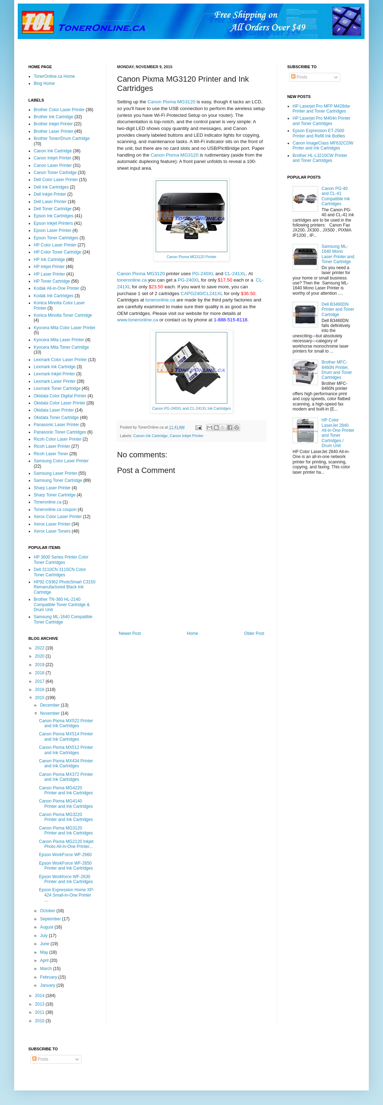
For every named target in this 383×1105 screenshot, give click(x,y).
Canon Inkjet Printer (186, 436)
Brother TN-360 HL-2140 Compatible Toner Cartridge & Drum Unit (62, 604)
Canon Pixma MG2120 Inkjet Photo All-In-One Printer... (66, 844)
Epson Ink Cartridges (53, 215)
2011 (40, 1012)
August (47, 927)
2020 (40, 656)
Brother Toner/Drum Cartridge (62, 138)
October (48, 910)
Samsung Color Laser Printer (61, 460)
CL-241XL (235, 273)
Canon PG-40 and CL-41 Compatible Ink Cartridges (336, 196)
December (50, 705)
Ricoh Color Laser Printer (58, 439)
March (46, 968)
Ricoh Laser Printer (52, 446)
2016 (40, 689)
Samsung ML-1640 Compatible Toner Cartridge (63, 619)
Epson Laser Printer (52, 230)
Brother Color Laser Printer (59, 109)
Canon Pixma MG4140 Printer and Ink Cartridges (66, 804)
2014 (40, 995)
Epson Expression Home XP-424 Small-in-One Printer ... (66, 895)
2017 (40, 681)
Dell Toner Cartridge (53, 208)
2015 (40, 697)
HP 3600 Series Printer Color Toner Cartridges (61, 560)
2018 (40, 672)
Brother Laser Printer (53, 131)
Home (192, 633)
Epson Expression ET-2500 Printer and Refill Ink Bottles (319, 133)
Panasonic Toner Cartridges (60, 432)
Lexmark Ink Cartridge (55, 366)
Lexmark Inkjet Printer (54, 373)
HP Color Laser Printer (55, 245)
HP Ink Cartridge (49, 259)
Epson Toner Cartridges (56, 237)
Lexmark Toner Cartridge (57, 388)
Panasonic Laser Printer (56, 424)
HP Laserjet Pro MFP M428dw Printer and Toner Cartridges (321, 109)
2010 (40, 1020)
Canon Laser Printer (53, 165)
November (50, 713)
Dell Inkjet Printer (50, 194)
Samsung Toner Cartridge (58, 480)
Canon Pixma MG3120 (171, 101)
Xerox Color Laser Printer (58, 516)
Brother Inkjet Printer (53, 123)
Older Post (254, 633)
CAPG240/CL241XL (202, 293)
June (45, 943)
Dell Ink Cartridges (51, 187)
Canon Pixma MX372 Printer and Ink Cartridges (66, 777)
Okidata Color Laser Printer (59, 403)
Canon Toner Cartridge (55, 172)
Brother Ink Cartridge (53, 116)
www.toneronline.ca (137, 319)
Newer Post (130, 633)
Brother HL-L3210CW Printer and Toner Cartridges (320, 158)
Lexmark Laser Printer (55, 381)
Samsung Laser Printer (55, 473)
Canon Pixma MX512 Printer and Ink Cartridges (66, 750)
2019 (40, 664)
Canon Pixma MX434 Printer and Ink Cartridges (66, 763)
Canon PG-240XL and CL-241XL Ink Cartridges (191, 408)
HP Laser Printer (49, 274)
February (49, 977)
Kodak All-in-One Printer (56, 288)
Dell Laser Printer (50, 201)
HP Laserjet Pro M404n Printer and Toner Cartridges (321, 121)
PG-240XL (203, 273)
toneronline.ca (132, 280)
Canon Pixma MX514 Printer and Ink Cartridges (66, 736)
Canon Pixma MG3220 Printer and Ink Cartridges (66, 817)
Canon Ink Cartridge (150, 436)
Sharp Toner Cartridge (55, 494)
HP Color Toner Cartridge (57, 252)
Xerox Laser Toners (52, 531)
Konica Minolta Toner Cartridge (63, 315)
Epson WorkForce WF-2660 (65, 854)
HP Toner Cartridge (52, 281)
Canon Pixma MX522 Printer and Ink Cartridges (66, 723)
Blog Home (44, 83)
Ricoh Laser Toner (51, 453)
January (48, 985)
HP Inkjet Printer (49, 266)
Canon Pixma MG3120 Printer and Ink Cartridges (66, 830)
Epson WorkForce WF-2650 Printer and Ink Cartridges (66, 866)
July (44, 935)
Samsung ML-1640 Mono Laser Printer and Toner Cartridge (338, 254)
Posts (299, 77)
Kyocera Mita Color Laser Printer (64, 327)
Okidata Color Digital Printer (60, 395)
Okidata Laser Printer (54, 410)
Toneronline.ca (47, 502)
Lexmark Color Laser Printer (60, 359)
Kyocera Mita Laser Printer (59, 339)
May (44, 952)
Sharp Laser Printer (52, 487)
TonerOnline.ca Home (54, 76)
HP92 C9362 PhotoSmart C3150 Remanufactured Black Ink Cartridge (64, 587)
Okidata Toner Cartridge (56, 417)
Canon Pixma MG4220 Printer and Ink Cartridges (66, 790)
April (45, 960)
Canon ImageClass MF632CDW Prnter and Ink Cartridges (323, 146)
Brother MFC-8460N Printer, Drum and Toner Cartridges (337, 370)
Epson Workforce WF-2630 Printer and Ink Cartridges (66, 879)
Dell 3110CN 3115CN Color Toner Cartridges (60, 572)
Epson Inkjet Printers (53, 223)
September (51, 918)
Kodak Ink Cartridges (53, 295)
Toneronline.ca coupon (55, 509)
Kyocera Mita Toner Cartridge (61, 347)
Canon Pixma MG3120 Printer (192, 257)
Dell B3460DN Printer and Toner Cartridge (338, 309)
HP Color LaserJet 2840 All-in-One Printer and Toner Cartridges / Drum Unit (338, 433)
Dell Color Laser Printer (56, 179)
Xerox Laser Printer (52, 524)
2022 (40, 648)
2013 (40, 1004)
